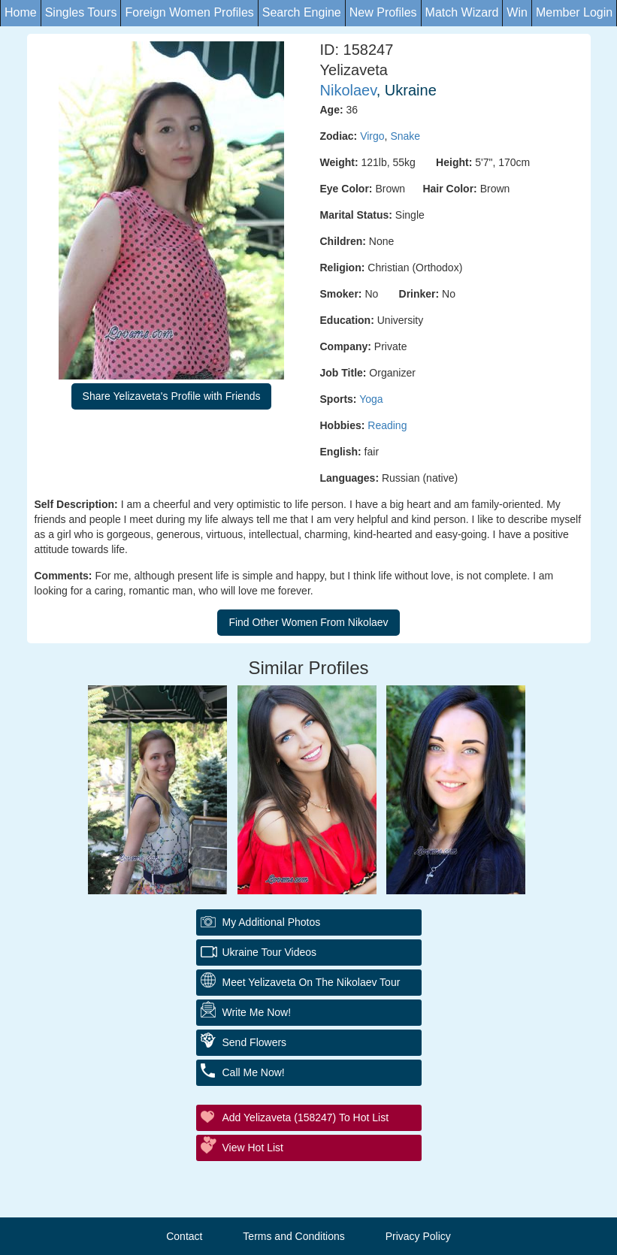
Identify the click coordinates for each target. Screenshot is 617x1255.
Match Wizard (462, 12)
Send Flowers (254, 1042)
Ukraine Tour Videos (269, 952)
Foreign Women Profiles (189, 12)
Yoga (371, 399)
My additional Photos (271, 922)
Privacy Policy (418, 1236)
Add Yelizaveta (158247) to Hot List (305, 1117)
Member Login (574, 12)
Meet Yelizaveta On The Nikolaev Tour (311, 982)
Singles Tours (81, 12)
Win (517, 12)
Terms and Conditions (293, 1236)
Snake (405, 136)
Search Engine (301, 12)
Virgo (372, 136)
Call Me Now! (253, 1072)
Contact (184, 1236)
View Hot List (252, 1148)
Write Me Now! (257, 1012)
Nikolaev (348, 90)
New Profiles (383, 12)
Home (21, 12)
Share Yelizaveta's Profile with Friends (172, 396)
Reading (387, 425)
